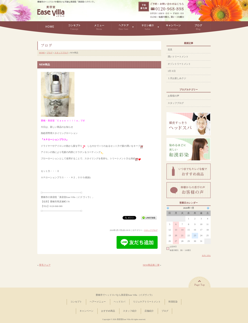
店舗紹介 (149, 311)
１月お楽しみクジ (177, 78)
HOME (42, 53)
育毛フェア (45, 265)
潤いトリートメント (178, 56)
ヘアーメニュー (98, 301)
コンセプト (76, 301)
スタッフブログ (61, 53)
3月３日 (172, 71)
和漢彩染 (173, 301)
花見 (170, 49)
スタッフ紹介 (130, 311)
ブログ (50, 53)
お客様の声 (173, 96)
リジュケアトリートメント (147, 301)
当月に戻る (206, 256)
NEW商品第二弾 (151, 265)
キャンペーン (86, 311)
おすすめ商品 (108, 311)
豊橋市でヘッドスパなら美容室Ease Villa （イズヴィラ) (124, 295)
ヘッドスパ (119, 301)
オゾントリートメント (179, 64)
